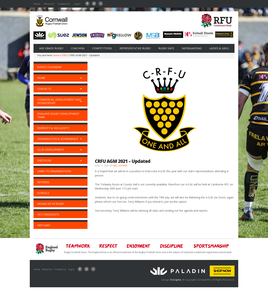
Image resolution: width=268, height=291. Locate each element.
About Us (49, 3)
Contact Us (64, 3)
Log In (77, 3)
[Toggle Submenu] (81, 77)
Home (37, 3)
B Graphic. (176, 279)
